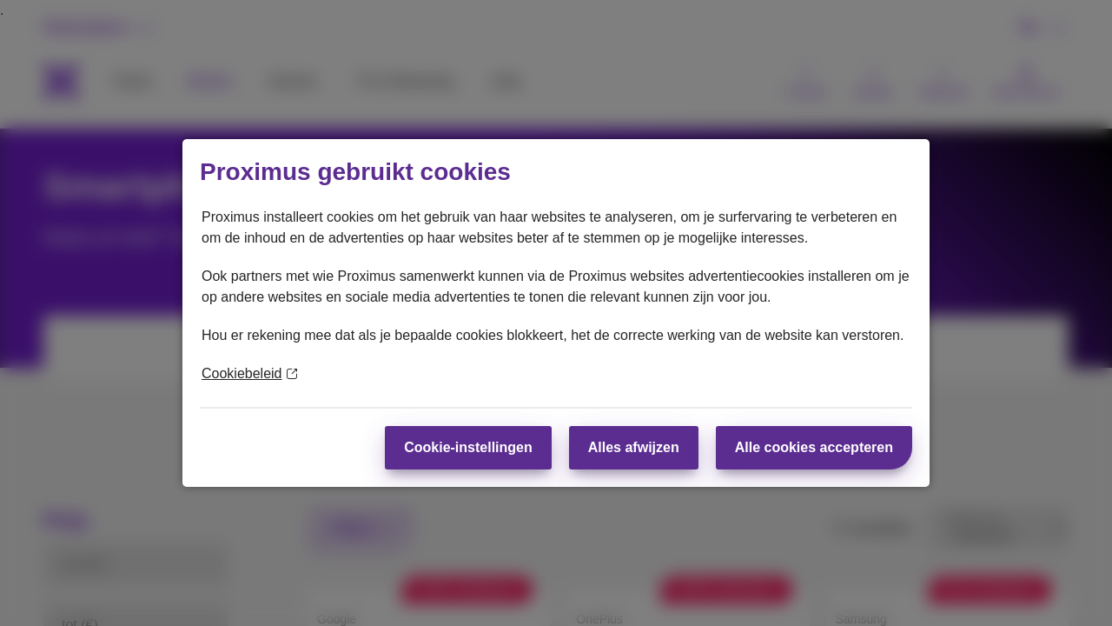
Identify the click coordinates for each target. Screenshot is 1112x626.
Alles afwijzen (633, 447)
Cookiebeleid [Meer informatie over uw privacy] (249, 373)
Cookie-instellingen (468, 447)
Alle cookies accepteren (814, 447)
